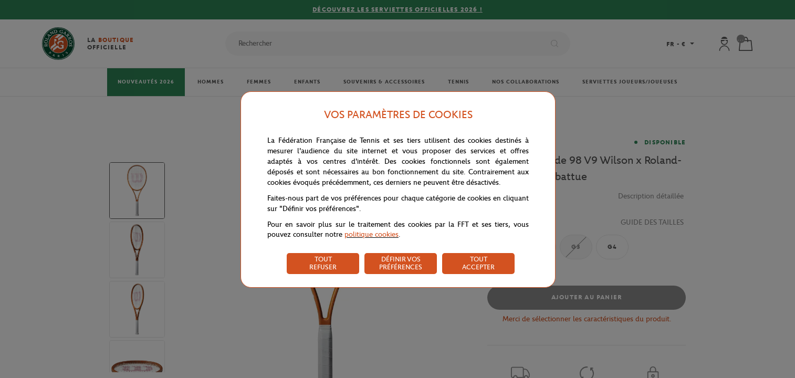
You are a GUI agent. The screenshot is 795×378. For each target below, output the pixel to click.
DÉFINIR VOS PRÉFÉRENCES (400, 263)
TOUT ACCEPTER (478, 263)
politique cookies (371, 234)
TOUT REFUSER (323, 263)
